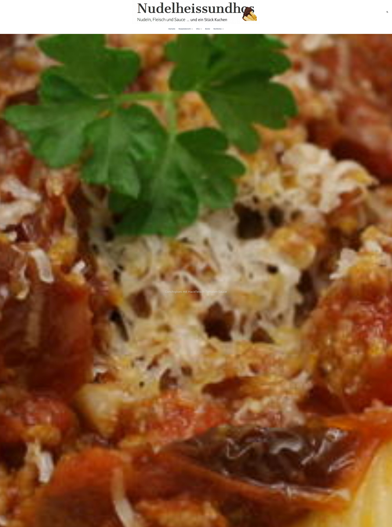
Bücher (207, 29)
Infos (198, 29)
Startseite (171, 29)
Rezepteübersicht (185, 29)
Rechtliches (217, 29)
